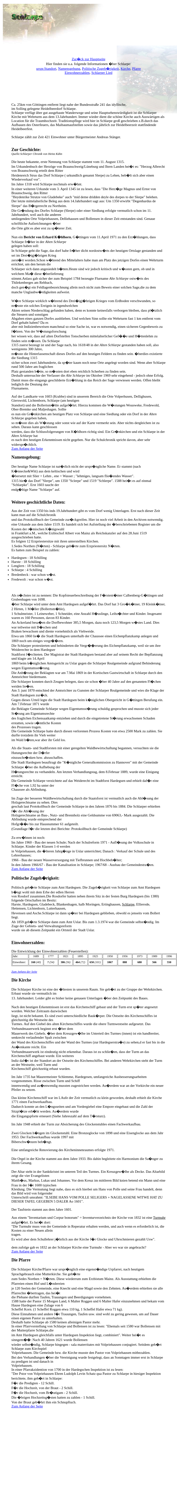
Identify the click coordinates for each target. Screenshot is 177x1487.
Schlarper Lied (101, 73)
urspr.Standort (46, 69)
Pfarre (136, 69)
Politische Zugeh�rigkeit (100, 69)
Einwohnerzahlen (77, 73)
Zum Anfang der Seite (27, 448)
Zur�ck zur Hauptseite (88, 59)
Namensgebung (69, 69)
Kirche (125, 69)
